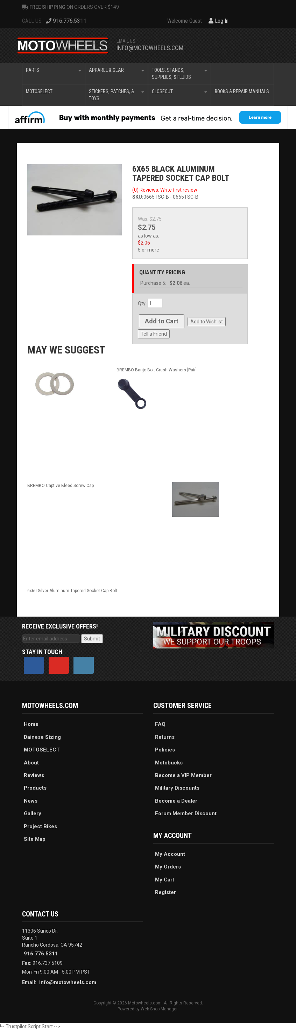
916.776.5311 (41, 953)
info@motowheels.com (150, 48)
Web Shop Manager (159, 1009)
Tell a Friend (154, 334)
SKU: (137, 197)
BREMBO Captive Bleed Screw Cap (60, 485)
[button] (53, 73)
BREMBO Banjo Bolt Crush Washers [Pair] (157, 370)
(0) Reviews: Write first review (164, 190)
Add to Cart (161, 321)
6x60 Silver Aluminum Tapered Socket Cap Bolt (72, 590)
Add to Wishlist (206, 321)
